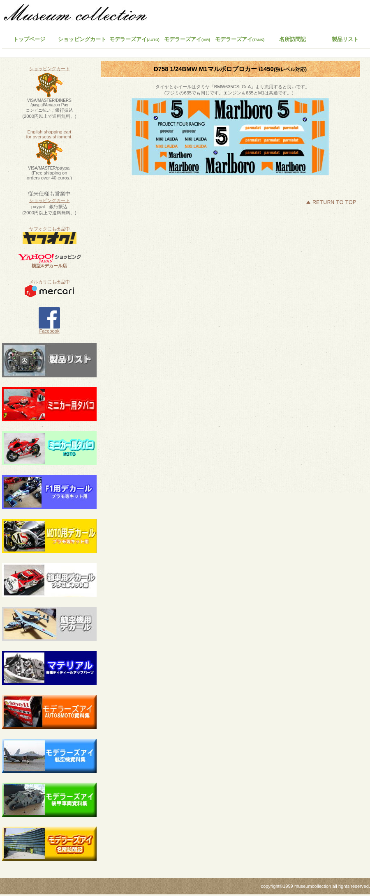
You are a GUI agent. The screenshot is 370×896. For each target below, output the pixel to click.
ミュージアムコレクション (80, 14)
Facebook (49, 328)
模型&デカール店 (49, 265)
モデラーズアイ (240, 39)
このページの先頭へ (331, 202)
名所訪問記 (292, 39)
